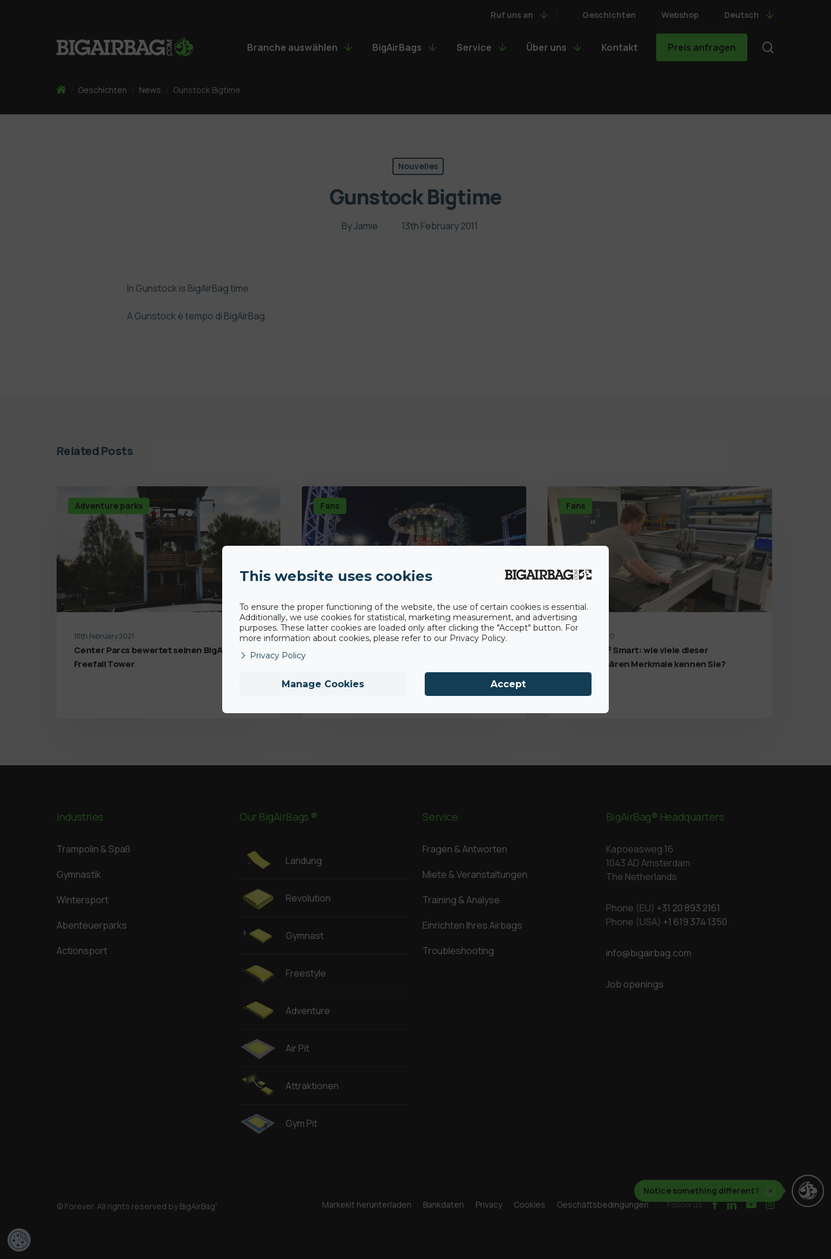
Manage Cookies (323, 684)
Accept (508, 684)
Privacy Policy (272, 655)
